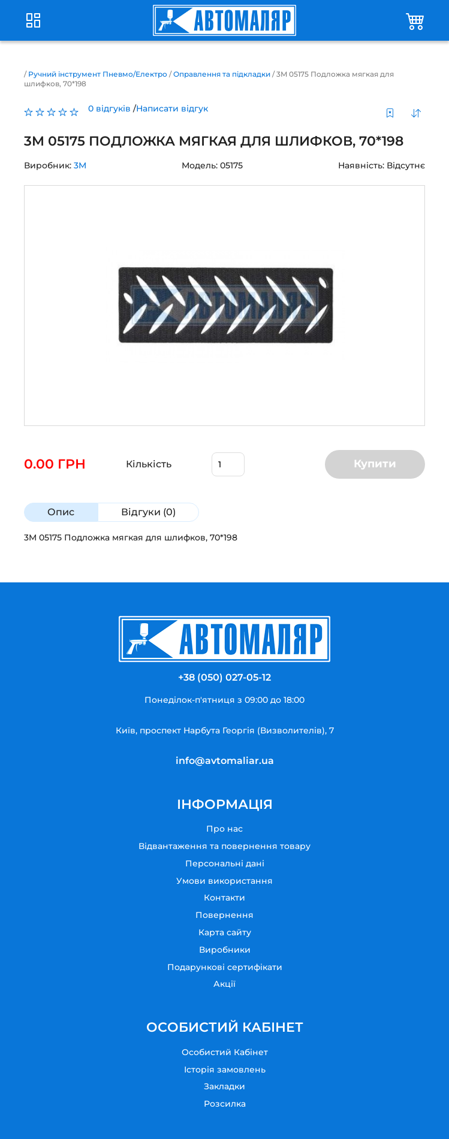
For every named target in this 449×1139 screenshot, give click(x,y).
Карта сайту (224, 932)
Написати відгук (172, 108)
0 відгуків (109, 108)
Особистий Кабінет (225, 1052)
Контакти (224, 897)
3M (80, 165)
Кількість (148, 464)
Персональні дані (224, 863)
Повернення (224, 915)
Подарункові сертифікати (224, 967)
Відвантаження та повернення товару (224, 846)
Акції (224, 983)
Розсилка (225, 1103)
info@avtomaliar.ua (225, 760)
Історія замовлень (225, 1069)
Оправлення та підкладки (221, 74)
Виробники (225, 949)
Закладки (224, 1086)
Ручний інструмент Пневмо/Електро (97, 74)
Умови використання (224, 880)
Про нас (224, 828)
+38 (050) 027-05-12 (224, 677)
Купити (375, 463)
